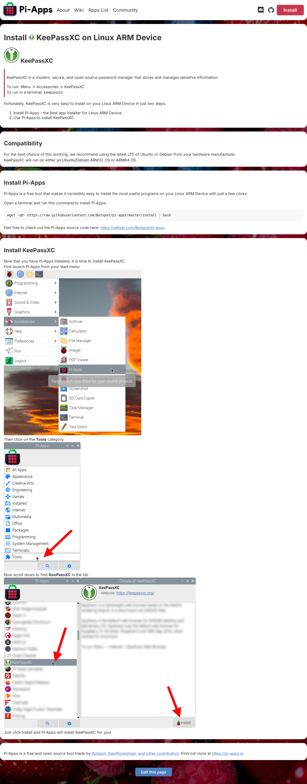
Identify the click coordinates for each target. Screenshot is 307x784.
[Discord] (260, 11)
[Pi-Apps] (28, 10)
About (63, 10)
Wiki (79, 10)
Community (125, 10)
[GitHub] (271, 11)
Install (290, 10)
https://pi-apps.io (227, 753)
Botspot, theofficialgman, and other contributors (135, 753)
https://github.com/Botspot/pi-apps (132, 227)
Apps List (98, 10)
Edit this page (153, 772)
